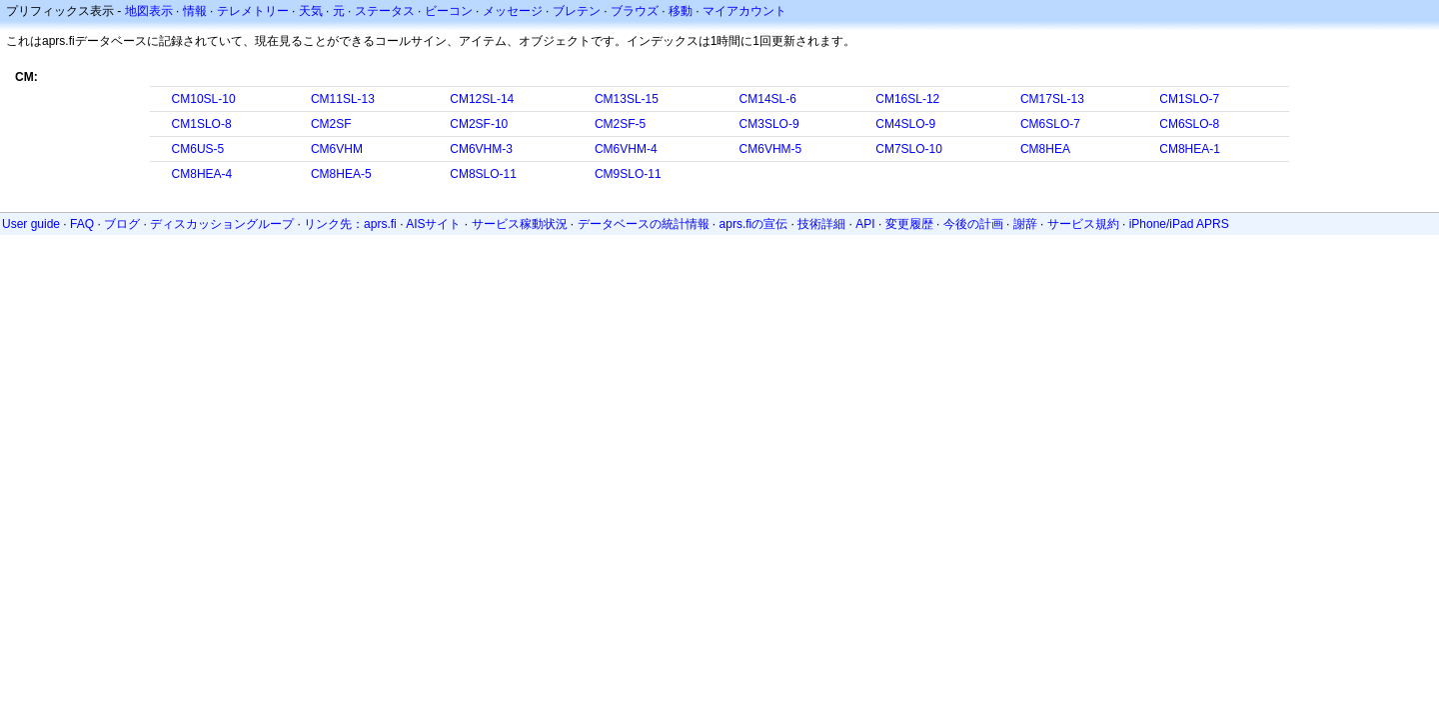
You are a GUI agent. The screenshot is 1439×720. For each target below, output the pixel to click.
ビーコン (449, 11)
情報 (195, 11)
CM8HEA (1045, 149)
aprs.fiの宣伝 (754, 224)
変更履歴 (909, 224)
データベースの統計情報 (644, 224)
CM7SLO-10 (908, 149)
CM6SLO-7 (1050, 124)
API (864, 224)
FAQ (82, 224)
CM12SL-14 (482, 99)
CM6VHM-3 (481, 149)
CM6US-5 (198, 149)
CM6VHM (337, 149)
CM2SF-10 (479, 124)
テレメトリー (253, 11)
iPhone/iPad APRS (1179, 224)
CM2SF (331, 124)
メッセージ (513, 11)
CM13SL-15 (627, 99)
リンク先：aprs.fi (350, 224)
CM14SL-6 (767, 99)
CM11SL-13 (343, 99)
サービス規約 (1083, 224)
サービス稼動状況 (520, 224)
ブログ (122, 224)
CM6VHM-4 (626, 149)
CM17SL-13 (1052, 99)
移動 (681, 11)
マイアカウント (744, 11)
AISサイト (433, 224)
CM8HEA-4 (202, 174)
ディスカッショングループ (222, 224)
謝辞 (1025, 224)
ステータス (385, 11)
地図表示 (149, 11)
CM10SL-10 (204, 99)
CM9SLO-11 (628, 174)
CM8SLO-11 (483, 174)
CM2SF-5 (620, 124)
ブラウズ (635, 11)
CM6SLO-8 (1189, 124)
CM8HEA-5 (341, 174)
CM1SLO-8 (202, 124)
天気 (311, 11)
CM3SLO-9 (769, 124)
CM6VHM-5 (770, 149)
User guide (31, 224)
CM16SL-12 (907, 99)
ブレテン (577, 11)
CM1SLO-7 (1189, 99)
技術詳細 (821, 224)
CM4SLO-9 (905, 124)
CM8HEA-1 (1189, 149)
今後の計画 (973, 224)
